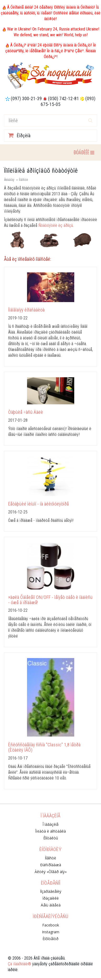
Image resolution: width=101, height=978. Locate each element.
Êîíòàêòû (50, 838)
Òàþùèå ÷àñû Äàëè (25, 412)
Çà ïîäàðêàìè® (19, 963)
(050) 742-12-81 (63, 98)
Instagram (50, 931)
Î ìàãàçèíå (50, 824)
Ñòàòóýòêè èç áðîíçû (55, 225)
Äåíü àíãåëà (51, 905)
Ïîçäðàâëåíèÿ (50, 891)
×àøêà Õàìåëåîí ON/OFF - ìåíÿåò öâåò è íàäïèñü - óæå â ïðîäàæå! (50, 599)
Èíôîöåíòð (50, 938)
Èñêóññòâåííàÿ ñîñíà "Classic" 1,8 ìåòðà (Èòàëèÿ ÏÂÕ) (44, 747)
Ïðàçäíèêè (50, 898)
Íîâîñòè (23, 180)
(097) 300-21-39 (26, 98)
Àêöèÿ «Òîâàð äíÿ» (51, 871)
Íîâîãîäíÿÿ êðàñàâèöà (26, 310)
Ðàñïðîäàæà (50, 864)
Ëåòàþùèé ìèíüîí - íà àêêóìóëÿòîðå (38, 504)
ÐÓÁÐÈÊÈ (83, 152)
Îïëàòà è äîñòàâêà (50, 831)
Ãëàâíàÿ (9, 180)
